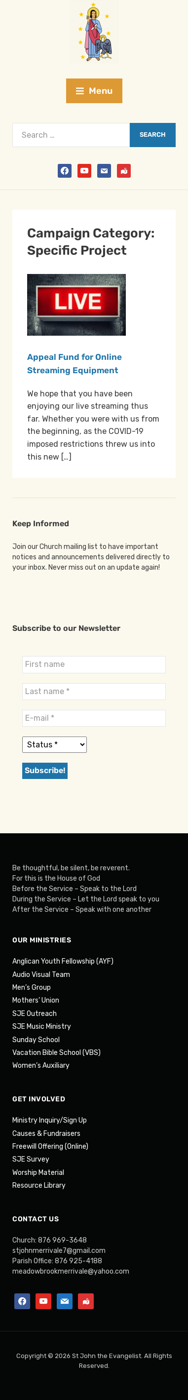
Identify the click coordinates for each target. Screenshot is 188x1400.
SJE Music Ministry (41, 1026)
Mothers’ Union (35, 1000)
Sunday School (36, 1040)
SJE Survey (30, 1159)
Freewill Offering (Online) (50, 1146)
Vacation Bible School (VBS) (56, 1053)
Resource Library (39, 1185)
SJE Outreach (34, 1014)
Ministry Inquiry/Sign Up (49, 1120)
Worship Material (38, 1172)
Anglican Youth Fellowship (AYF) (62, 961)
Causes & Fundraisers (46, 1133)
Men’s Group (31, 987)
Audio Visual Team (41, 975)
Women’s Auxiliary (41, 1065)
